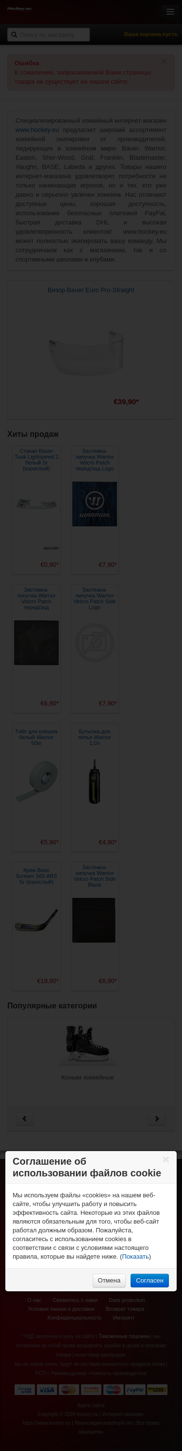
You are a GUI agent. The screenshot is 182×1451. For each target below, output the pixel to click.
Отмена (109, 1280)
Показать (135, 1256)
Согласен (150, 1280)
